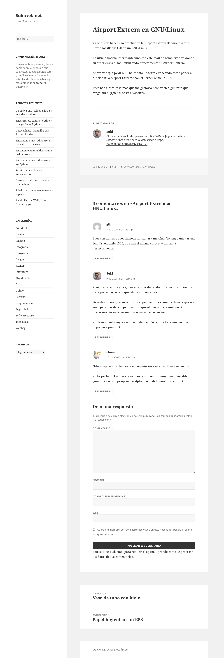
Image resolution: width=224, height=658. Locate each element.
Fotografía (22, 253)
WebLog (21, 328)
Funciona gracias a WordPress (110, 649)
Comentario (103, 428)
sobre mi (38, 83)
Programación (24, 303)
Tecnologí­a (22, 321)
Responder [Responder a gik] (102, 258)
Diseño (20, 234)
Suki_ (115, 167)
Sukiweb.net (29, 15)
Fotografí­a (22, 247)
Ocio (18, 284)
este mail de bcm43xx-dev (165, 58)
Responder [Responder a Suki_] (102, 337)
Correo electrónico (109, 496)
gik (108, 224)
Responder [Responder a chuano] (102, 391)
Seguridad (22, 309)
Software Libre (25, 315)
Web (95, 512)
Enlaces (20, 240)
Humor (20, 265)
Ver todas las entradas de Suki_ (125, 143)
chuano (112, 352)
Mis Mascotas (23, 278)
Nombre (100, 480)
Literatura (22, 272)
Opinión (20, 290)
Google (20, 259)
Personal (21, 297)
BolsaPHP (21, 228)
